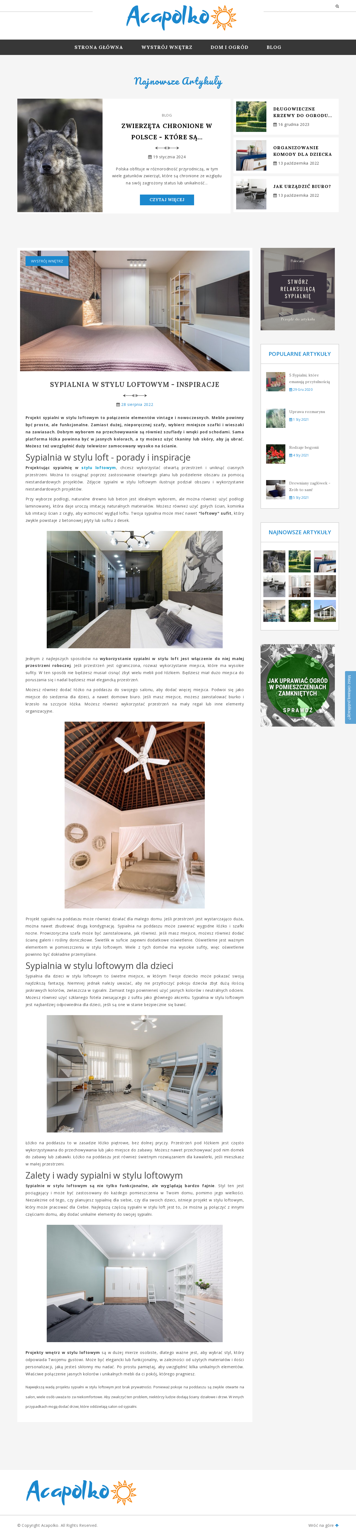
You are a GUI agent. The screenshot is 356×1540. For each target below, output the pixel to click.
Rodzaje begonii (304, 451)
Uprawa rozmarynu (307, 415)
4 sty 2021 (299, 459)
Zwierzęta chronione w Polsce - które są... (167, 132)
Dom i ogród (230, 47)
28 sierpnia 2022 (137, 408)
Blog (274, 47)
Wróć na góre (323, 1529)
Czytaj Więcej (166, 203)
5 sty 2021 (299, 501)
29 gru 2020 (301, 393)
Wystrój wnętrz (166, 47)
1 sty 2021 (299, 423)
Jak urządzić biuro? (302, 186)
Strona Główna (98, 47)
